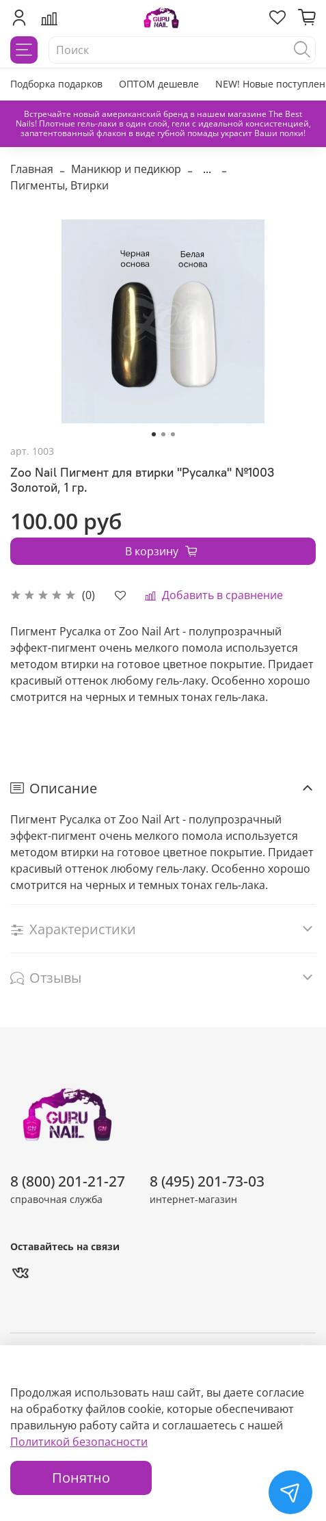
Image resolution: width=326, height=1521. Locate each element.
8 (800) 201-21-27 (67, 1181)
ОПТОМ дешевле (159, 83)
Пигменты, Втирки (59, 185)
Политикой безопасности (79, 1441)
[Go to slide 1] (154, 434)
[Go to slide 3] (173, 434)
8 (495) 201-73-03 (207, 1181)
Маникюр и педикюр (126, 168)
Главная (31, 168)
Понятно (81, 1477)
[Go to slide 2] (163, 434)
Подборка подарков (56, 83)
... (207, 169)
